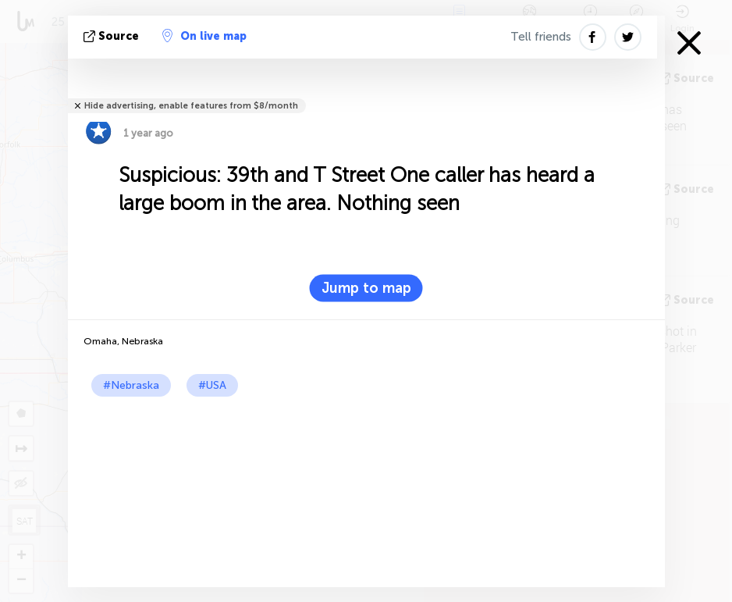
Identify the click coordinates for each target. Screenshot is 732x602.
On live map (204, 36)
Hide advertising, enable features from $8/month (191, 106)
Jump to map (366, 288)
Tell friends (540, 37)
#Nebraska (131, 385)
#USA (212, 385)
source (113, 36)
